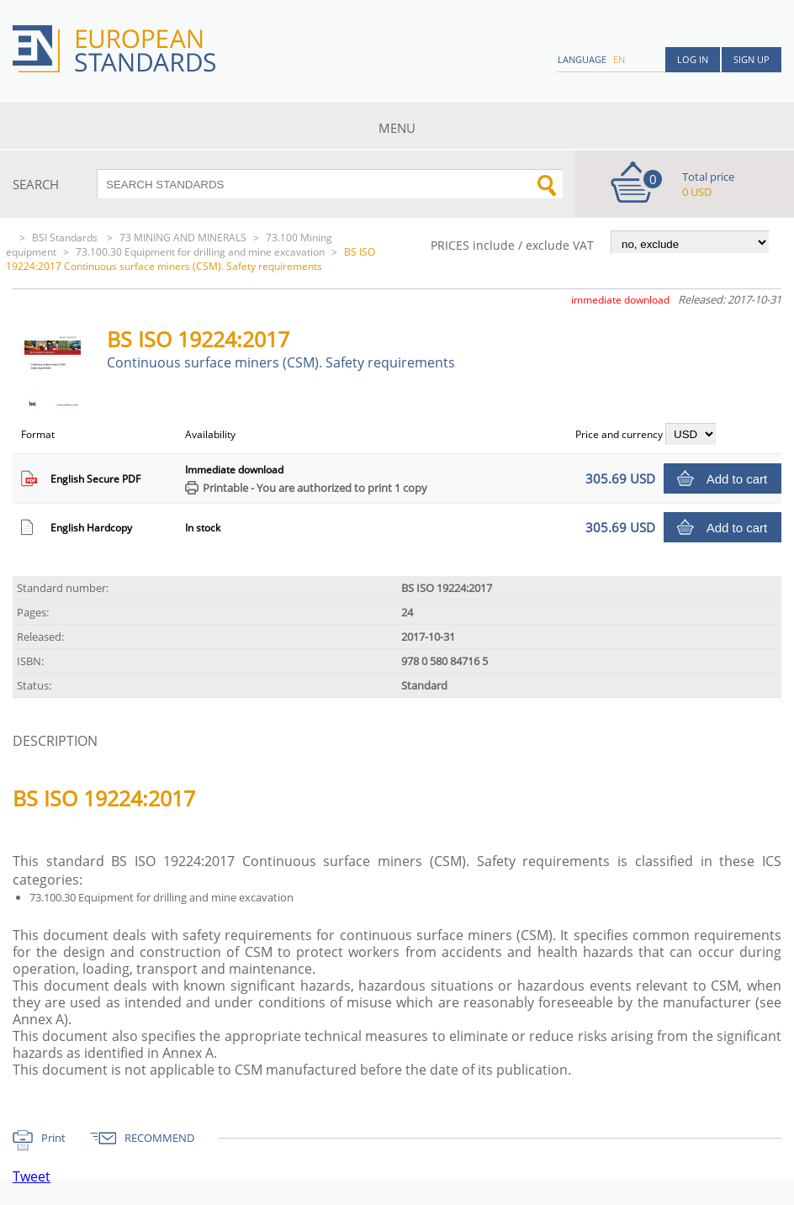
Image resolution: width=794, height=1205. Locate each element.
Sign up (751, 59)
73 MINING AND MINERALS (182, 237)
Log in (692, 59)
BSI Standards (66, 237)
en (619, 59)
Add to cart (737, 479)
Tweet (31, 1176)
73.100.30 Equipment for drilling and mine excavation (200, 252)
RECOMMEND (159, 1137)
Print (53, 1137)
